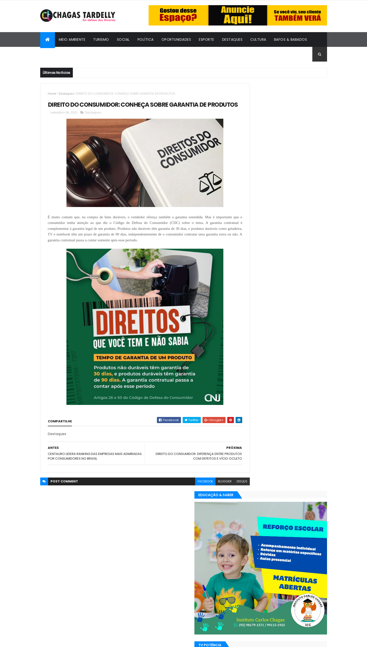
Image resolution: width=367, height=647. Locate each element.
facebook (184, 490)
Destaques (232, 39)
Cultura (258, 39)
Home (52, 93)
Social (123, 39)
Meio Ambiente (72, 39)
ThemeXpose (67, 640)
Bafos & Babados (290, 39)
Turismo (101, 39)
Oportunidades (176, 39)
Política (146, 39)
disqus (220, 490)
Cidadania (53, 54)
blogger (203, 490)
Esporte (206, 39)
